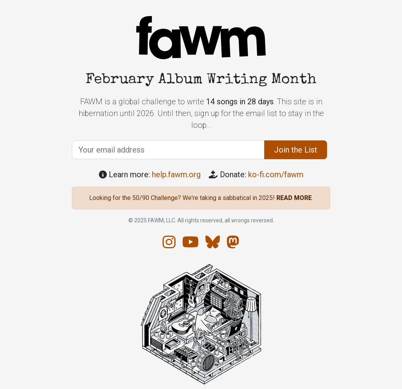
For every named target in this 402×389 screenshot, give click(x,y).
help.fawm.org (176, 174)
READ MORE (294, 198)
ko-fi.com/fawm (275, 174)
